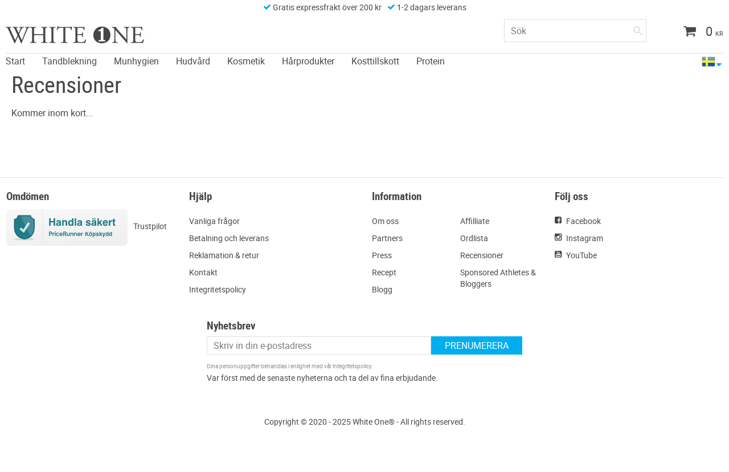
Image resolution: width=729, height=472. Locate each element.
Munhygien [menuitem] (136, 61)
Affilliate (474, 220)
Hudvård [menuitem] (193, 61)
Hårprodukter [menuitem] (308, 61)
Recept (384, 272)
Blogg (382, 289)
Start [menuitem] (15, 61)
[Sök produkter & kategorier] (575, 30)
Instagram (584, 238)
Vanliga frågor (214, 220)
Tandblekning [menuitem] (69, 61)
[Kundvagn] (699, 32)
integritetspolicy (352, 366)
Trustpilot (150, 226)
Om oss (385, 220)
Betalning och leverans (229, 238)
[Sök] (637, 28)
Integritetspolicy (217, 289)
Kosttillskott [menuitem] (375, 61)
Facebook (583, 220)
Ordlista (474, 238)
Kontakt (203, 272)
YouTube (581, 255)
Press (382, 255)
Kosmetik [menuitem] (246, 61)
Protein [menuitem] (430, 61)
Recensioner (481, 255)
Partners (387, 238)
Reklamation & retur (224, 255)
